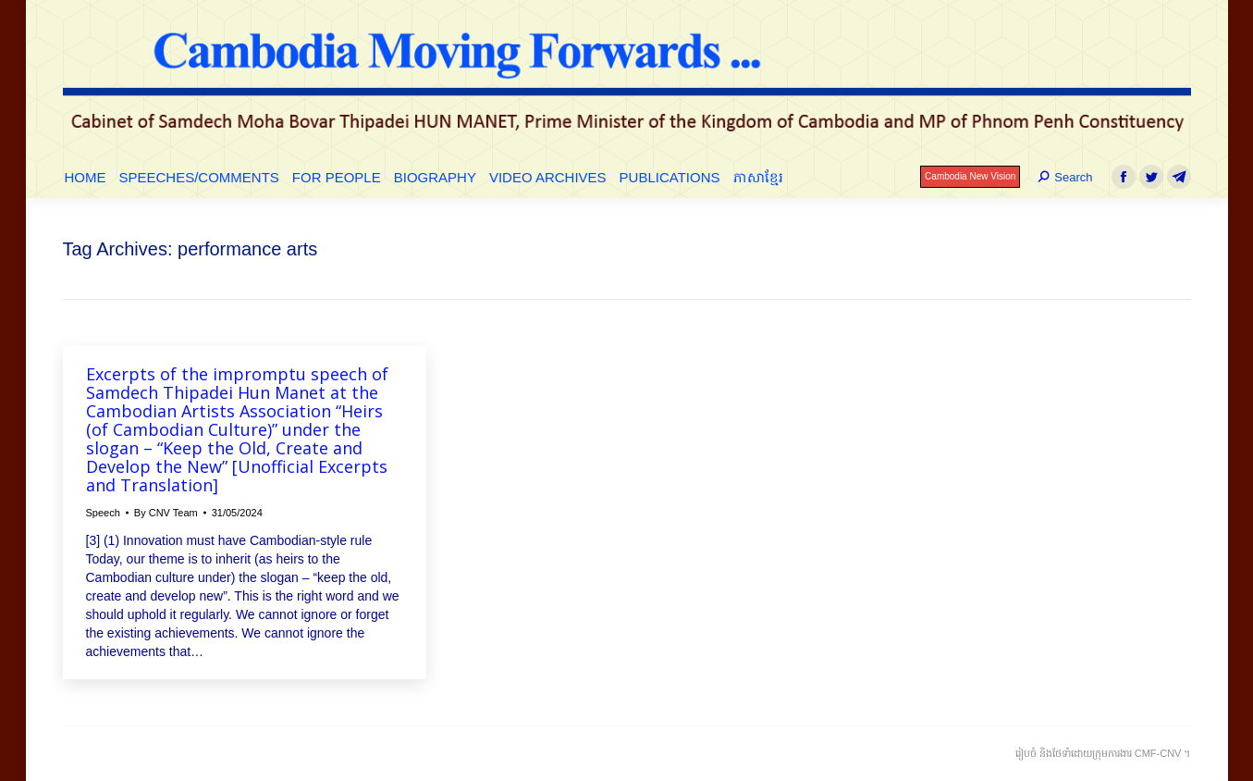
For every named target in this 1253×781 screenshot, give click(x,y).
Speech (103, 512)
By (166, 512)
